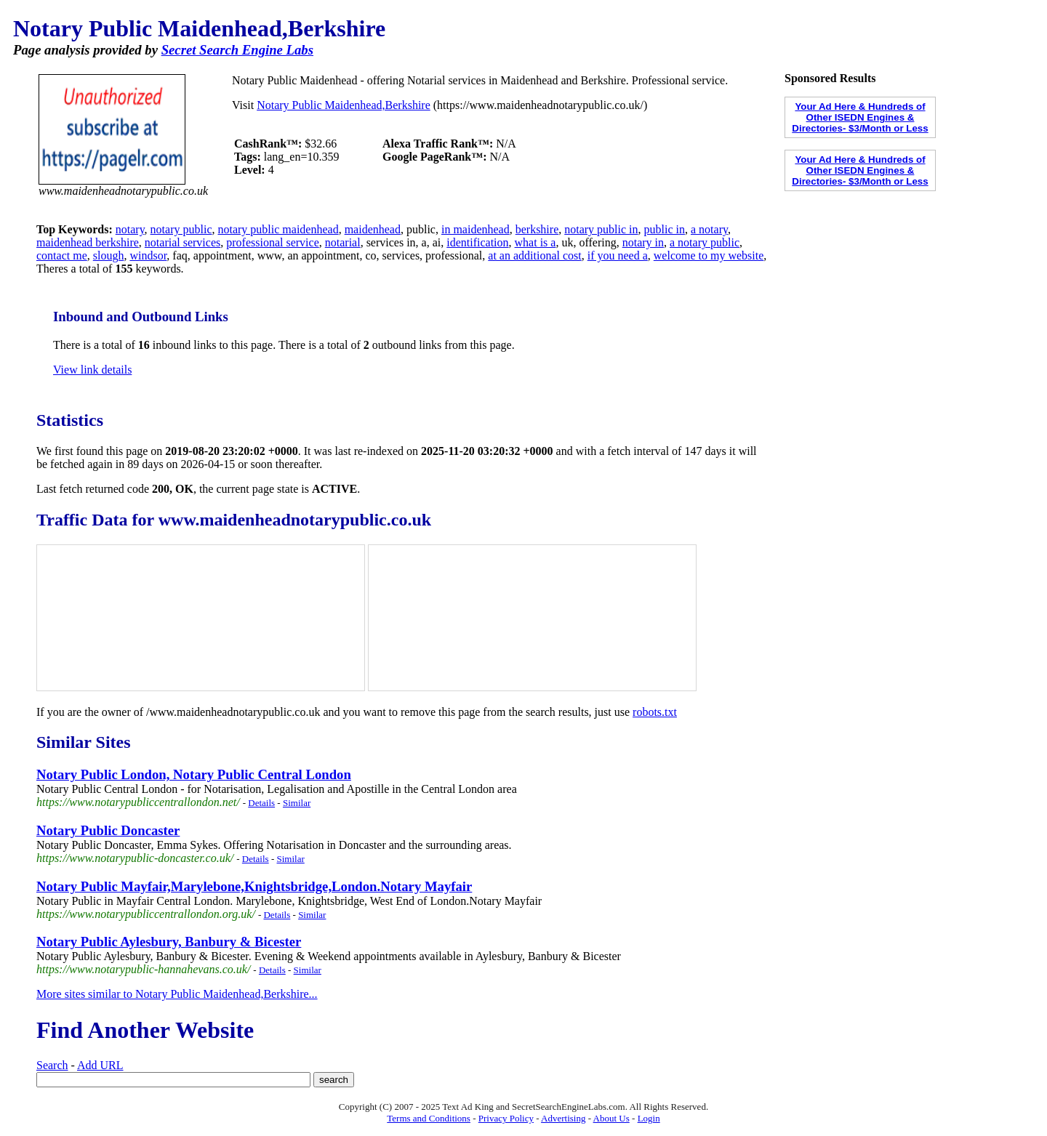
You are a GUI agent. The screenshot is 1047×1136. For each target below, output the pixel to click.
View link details (92, 369)
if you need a (617, 255)
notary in (643, 242)
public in (664, 229)
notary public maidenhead (277, 229)
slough (108, 255)
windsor (148, 255)
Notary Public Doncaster (108, 830)
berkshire (537, 229)
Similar (296, 802)
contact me (61, 255)
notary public (181, 229)
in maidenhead (475, 229)
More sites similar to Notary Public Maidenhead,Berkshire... (177, 994)
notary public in (601, 229)
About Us (611, 1118)
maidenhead (373, 229)
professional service (272, 242)
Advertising (563, 1118)
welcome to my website (709, 255)
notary (130, 229)
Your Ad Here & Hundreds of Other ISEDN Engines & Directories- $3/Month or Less (860, 117)
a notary (709, 229)
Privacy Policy (506, 1118)
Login (649, 1118)
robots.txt (655, 712)
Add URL (100, 1065)
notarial (343, 242)
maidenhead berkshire (87, 242)
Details (261, 802)
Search (52, 1065)
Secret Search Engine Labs (237, 49)
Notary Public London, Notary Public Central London (193, 774)
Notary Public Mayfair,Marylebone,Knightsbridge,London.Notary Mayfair (254, 886)
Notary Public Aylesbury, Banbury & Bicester (168, 941)
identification (477, 242)
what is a (535, 242)
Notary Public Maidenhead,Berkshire (343, 105)
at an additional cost (534, 255)
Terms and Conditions (428, 1118)
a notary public (704, 242)
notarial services (182, 242)
